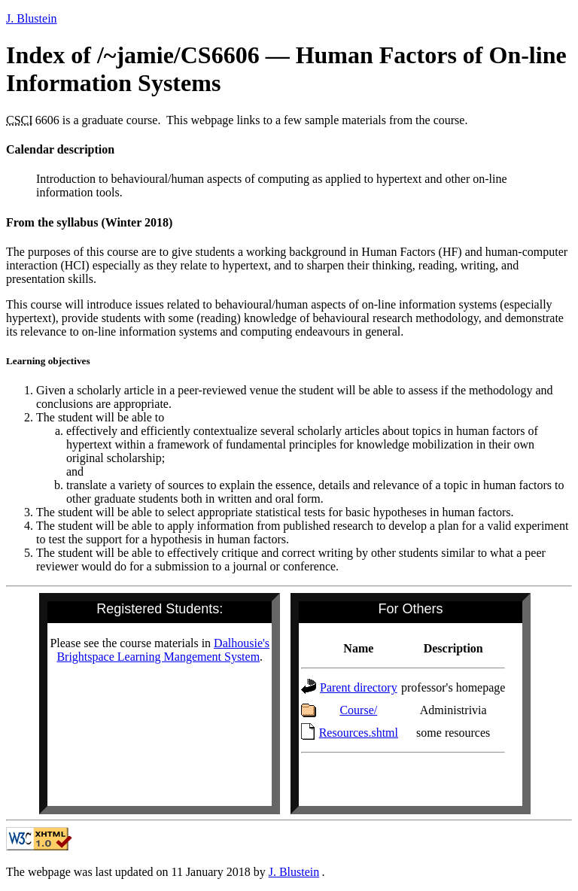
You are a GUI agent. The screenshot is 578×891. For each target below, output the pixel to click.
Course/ (358, 710)
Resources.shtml (358, 732)
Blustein (31, 18)
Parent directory (358, 687)
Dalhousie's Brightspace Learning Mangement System (162, 650)
